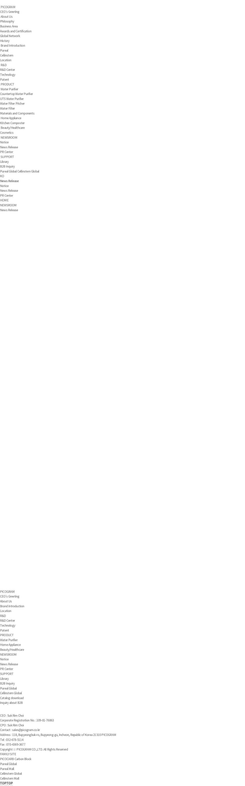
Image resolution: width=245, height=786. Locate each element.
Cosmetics (6, 132)
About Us (6, 17)
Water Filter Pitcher (12, 103)
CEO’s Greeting (9, 12)
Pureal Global (8, 171)
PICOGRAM (8, 7)
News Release (9, 147)
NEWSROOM (9, 137)
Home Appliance (11, 118)
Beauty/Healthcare (13, 128)
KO (2, 176)
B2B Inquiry (7, 166)
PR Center (6, 152)
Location (5, 60)
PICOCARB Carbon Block (15, 759)
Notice (4, 142)
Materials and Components (17, 113)
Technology (7, 75)
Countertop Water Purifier (16, 94)
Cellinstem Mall (9, 778)
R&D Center (7, 70)
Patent (4, 79)
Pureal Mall (7, 769)
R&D (3, 65)
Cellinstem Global (28, 171)
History (4, 41)
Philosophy (7, 21)
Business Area (9, 26)
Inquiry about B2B (11, 703)
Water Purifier (9, 89)
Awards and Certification (15, 31)
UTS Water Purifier (12, 99)
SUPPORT (7, 157)
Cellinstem (6, 55)
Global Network (10, 36)
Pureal (4, 50)
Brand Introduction (13, 45)
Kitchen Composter (12, 123)
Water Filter (7, 108)
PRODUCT (7, 84)
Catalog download (12, 698)
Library (4, 162)
